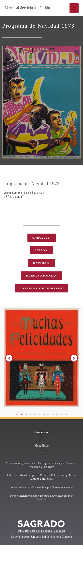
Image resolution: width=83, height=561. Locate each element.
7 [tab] (44, 414)
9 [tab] (52, 414)
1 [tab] (17, 414)
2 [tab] (21, 414)
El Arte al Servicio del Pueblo (27, 8)
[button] (9, 358)
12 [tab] (66, 414)
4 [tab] (30, 414)
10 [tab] (57, 414)
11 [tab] (61, 414)
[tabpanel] (41, 358)
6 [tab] (39, 414)
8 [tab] (48, 414)
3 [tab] (26, 414)
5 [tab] (35, 414)
